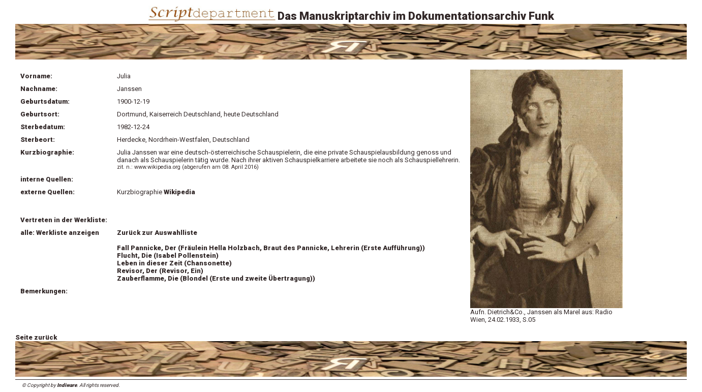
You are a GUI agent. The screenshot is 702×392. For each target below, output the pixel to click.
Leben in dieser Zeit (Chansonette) (174, 263)
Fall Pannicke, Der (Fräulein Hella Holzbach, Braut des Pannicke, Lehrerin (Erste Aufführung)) (271, 248)
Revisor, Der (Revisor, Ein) (160, 271)
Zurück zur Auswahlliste (157, 232)
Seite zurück (36, 337)
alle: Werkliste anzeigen (59, 232)
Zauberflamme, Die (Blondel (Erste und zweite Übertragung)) (216, 278)
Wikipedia (179, 192)
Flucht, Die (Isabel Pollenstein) (168, 255)
